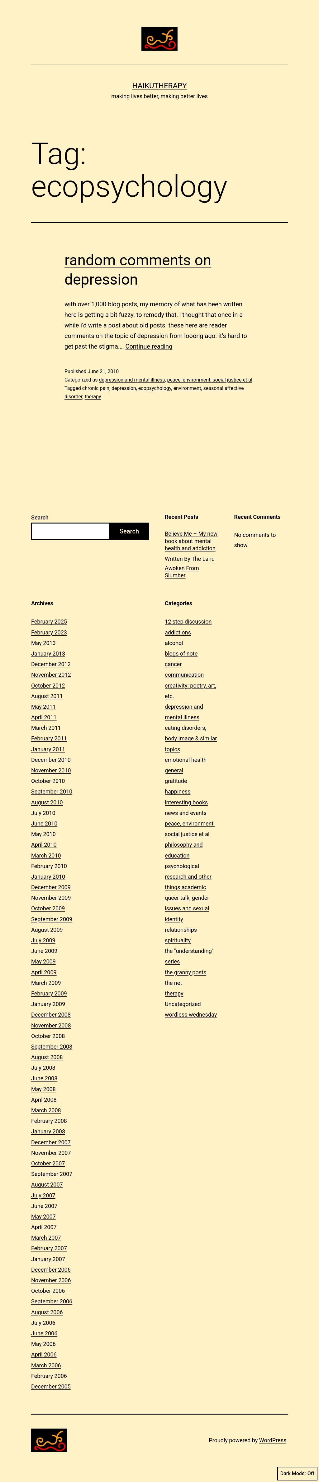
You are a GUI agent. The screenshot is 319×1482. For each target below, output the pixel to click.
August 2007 (47, 1184)
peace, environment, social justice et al (209, 380)
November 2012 (51, 674)
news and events (186, 813)
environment (187, 388)
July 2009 (43, 940)
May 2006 (43, 1344)
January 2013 (48, 653)
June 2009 (44, 951)
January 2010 (48, 876)
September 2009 (51, 919)
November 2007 (51, 1153)
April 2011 (44, 717)
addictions (178, 632)
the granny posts (185, 972)
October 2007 (48, 1163)
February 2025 (49, 621)
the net (173, 983)
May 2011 (43, 706)
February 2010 (49, 866)
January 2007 (48, 1259)
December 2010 (51, 760)
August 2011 (47, 696)
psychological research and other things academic (188, 876)
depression (124, 388)
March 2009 (46, 983)
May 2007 (43, 1216)
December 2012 (51, 664)
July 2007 (43, 1195)
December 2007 (51, 1142)
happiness (177, 791)
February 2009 (49, 993)
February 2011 (49, 738)
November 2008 (51, 1025)
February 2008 (49, 1121)
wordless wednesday (191, 1014)
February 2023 (49, 632)
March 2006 (46, 1365)
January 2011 (48, 749)
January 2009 (48, 1004)
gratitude (176, 781)
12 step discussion (188, 621)
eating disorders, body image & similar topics (191, 738)
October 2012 (48, 685)
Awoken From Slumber (182, 572)
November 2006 (51, 1280)
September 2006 (51, 1301)
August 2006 (47, 1312)
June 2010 (44, 823)
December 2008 (51, 1014)
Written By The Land (190, 559)
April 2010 (44, 844)
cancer (173, 664)
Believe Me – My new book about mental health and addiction (191, 540)
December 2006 (51, 1269)
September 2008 (51, 1046)
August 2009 (47, 929)
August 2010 (47, 802)
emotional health (186, 760)
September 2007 (51, 1174)
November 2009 (51, 897)
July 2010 (43, 813)
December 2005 (51, 1386)
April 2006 (44, 1354)
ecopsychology (154, 388)
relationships (181, 929)
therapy (93, 397)
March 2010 (46, 855)
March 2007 (46, 1237)
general (174, 770)
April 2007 (44, 1227)
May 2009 (43, 961)
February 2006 (49, 1376)
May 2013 (43, 643)
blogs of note (181, 653)
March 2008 (46, 1110)
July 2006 (43, 1323)
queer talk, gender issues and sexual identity (187, 908)
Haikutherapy (159, 85)
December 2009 (51, 887)
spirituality (178, 940)
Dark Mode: (297, 1473)
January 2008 (48, 1131)
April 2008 (44, 1099)
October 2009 (48, 908)
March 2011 (46, 728)
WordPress (272, 1440)
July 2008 (43, 1067)
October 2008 (48, 1036)
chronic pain (95, 388)
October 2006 (48, 1291)
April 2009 (44, 972)
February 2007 (49, 1248)
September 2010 (51, 791)
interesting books (186, 802)
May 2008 (43, 1089)
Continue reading (148, 346)
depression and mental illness (132, 380)
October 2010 (48, 781)
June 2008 (44, 1078)
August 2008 (47, 1057)
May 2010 (43, 834)
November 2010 (51, 770)
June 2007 (44, 1206)
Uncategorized (183, 1004)
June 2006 (44, 1333)
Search (40, 517)
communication (184, 674)
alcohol (174, 643)
